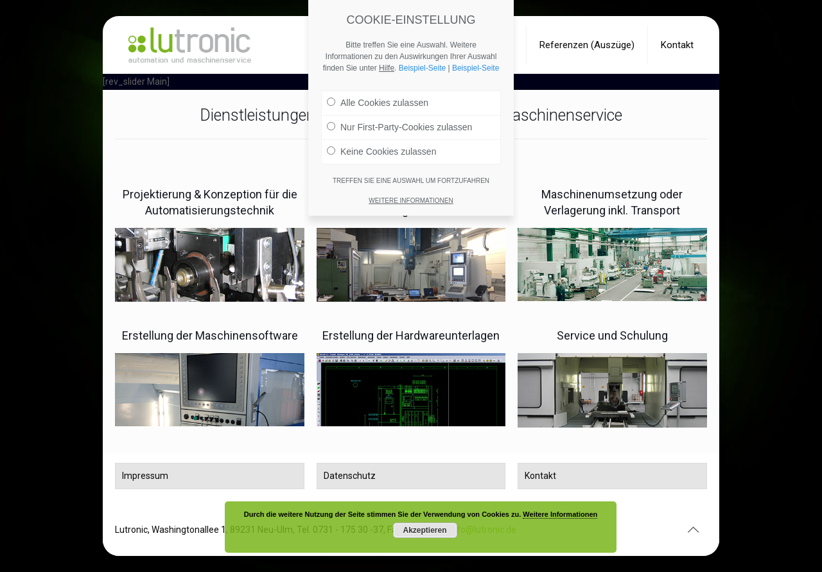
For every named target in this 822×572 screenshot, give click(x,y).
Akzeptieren (424, 530)
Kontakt (540, 476)
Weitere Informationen (560, 514)
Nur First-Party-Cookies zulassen (399, 126)
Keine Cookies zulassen (381, 151)
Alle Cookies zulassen (377, 102)
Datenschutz (350, 476)
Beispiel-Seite (422, 67)
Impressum (145, 476)
